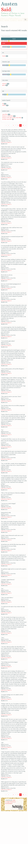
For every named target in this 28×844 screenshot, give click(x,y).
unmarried (4, 74)
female (3, 56)
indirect (4, 105)
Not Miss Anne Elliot (7, 119)
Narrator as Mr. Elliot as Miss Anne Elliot (11, 117)
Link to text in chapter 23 (6, 575)
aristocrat (4, 83)
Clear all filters (5, 41)
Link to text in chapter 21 (6, 142)
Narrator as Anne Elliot (7, 116)
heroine (4, 65)
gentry (3, 85)
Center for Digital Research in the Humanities (10, 802)
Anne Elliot (4, 114)
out (3, 94)
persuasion (4, 46)
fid (2, 103)
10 (23, 125)
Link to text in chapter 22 (6, 270)
